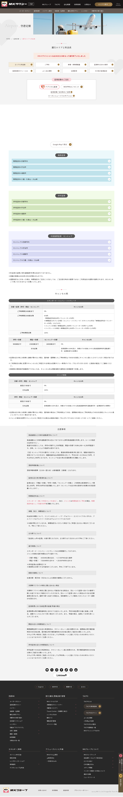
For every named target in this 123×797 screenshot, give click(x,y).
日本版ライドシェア (16, 722)
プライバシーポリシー (81, 791)
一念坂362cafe (52, 762)
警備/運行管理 (51, 722)
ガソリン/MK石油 (15, 756)
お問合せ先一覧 (15, 741)
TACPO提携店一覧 (90, 728)
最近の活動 (87, 775)
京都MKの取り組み (98, 11)
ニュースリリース (89, 778)
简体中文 (55, 688)
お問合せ (87, 4)
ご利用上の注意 (89, 722)
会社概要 (67, 4)
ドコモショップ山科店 (17, 769)
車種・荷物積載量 (74, 65)
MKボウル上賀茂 (52, 756)
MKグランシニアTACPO (92, 732)
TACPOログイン (91, 714)
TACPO (57, 4)
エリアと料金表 (20, 65)
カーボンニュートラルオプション (60, 96)
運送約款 (66, 791)
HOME (8, 39)
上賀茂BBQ (50, 759)
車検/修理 (13, 759)
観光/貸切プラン (73, 11)
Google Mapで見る (60, 145)
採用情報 (77, 4)
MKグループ (46, 4)
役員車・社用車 (60, 11)
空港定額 (36, 11)
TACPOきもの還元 (90, 725)
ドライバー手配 (52, 725)
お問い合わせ (42, 791)
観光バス (49, 719)
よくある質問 (47, 71)
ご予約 (47, 65)
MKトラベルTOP (52, 702)
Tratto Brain (115, 793)
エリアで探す (103, 4)
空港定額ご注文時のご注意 (60, 92)
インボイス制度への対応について (94, 772)
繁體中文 (69, 688)
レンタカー (85, 11)
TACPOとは (88, 702)
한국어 (83, 688)
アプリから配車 (51, 87)
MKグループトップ (90, 756)
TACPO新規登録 (91, 707)
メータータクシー (25, 11)
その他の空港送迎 (101, 71)
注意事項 (74, 71)
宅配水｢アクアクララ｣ (17, 728)
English (40, 688)
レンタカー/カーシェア (17, 762)
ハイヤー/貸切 (47, 11)
